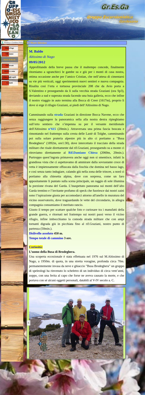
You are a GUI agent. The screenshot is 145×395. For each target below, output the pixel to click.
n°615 (52, 129)
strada (58, 114)
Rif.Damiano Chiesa (82, 152)
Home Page (9, 48)
